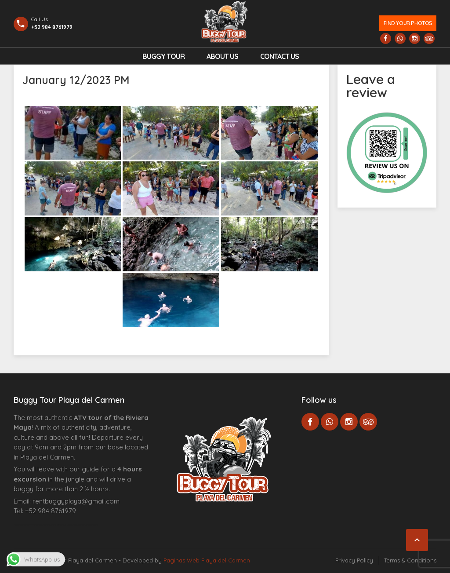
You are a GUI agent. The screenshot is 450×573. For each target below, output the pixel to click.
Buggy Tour (163, 56)
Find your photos (408, 23)
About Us (222, 56)
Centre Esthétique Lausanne (63, 524)
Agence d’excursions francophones (31, 524)
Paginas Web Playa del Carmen (206, 560)
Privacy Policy (354, 560)
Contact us (279, 56)
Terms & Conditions (410, 560)
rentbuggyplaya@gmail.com (76, 501)
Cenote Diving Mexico (87, 524)
